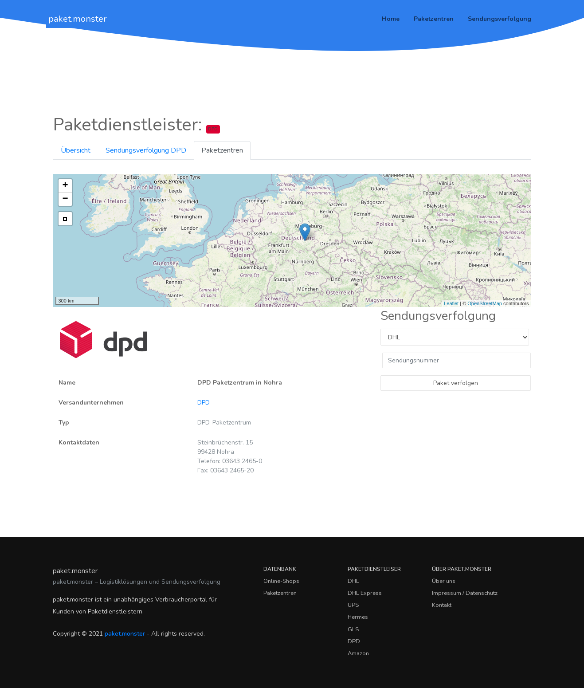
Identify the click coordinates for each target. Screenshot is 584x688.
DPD (203, 402)
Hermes (358, 617)
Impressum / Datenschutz (465, 593)
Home (391, 19)
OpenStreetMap (484, 303)
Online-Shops (281, 581)
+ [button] (65, 186)
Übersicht (75, 150)
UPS (353, 605)
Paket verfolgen (455, 383)
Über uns (443, 581)
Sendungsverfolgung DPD (146, 150)
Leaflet (451, 303)
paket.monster (77, 19)
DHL (353, 581)
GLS (353, 629)
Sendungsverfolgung (499, 19)
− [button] (65, 199)
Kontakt (441, 605)
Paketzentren (434, 19)
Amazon (358, 653)
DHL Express (365, 593)
